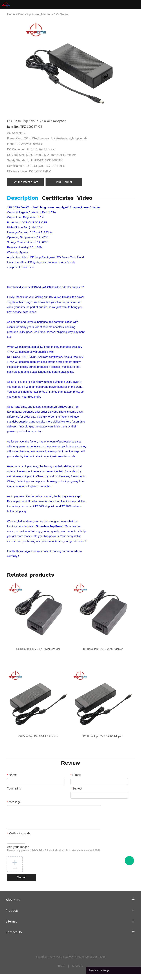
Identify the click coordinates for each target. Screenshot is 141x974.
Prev (12, 67)
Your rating (14, 788)
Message (14, 802)
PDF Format (64, 182)
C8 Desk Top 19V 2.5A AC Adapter (103, 649)
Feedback (77, 966)
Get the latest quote (25, 182)
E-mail (75, 774)
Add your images (54, 848)
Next (129, 67)
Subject (76, 788)
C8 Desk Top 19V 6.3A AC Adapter (103, 736)
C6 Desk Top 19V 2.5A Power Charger (38, 649)
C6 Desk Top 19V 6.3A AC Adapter (38, 736)
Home (11, 14)
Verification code (18, 833)
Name (12, 774)
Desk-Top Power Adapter (34, 14)
